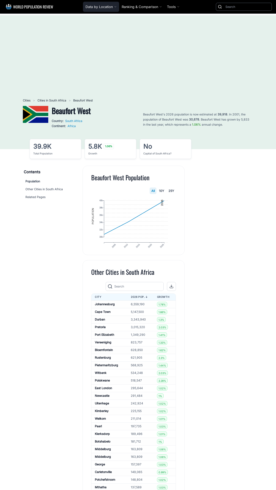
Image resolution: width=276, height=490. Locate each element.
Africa (72, 126)
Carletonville (103, 477)
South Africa (73, 121)
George (100, 470)
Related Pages (35, 197)
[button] (171, 291)
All (153, 191)
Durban (100, 325)
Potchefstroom (105, 485)
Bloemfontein (104, 355)
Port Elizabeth (104, 340)
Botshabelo (102, 447)
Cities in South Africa (52, 100)
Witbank (100, 378)
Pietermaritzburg (106, 370)
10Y (161, 191)
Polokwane (102, 386)
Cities (27, 100)
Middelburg (103, 454)
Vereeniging (103, 348)
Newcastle (102, 401)
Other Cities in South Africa (44, 189)
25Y (171, 191)
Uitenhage (102, 409)
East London (103, 393)
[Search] (248, 7)
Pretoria (100, 332)
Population (32, 181)
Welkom (100, 424)
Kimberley (102, 416)
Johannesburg (105, 309)
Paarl (98, 431)
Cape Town (102, 317)
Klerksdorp (102, 439)
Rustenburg (103, 363)
